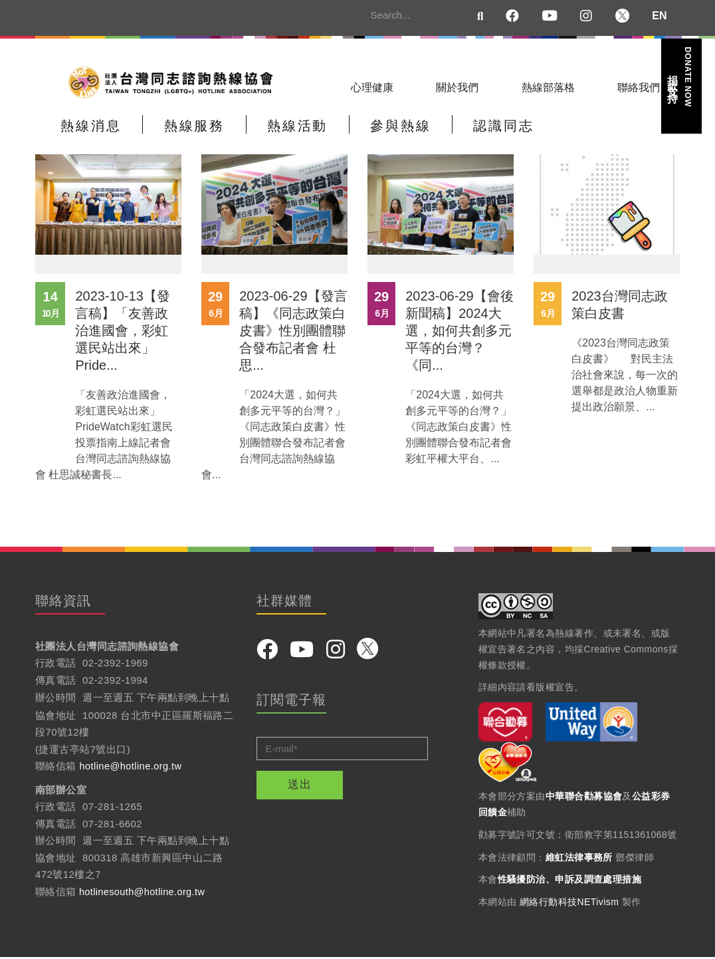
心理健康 (372, 87)
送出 (300, 786)
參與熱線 (372, 130)
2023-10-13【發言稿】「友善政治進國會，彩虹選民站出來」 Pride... (122, 332)
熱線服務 (182, 130)
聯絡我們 (638, 87)
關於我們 (457, 87)
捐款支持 (680, 77)
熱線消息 (87, 130)
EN (659, 15)
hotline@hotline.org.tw (132, 767)
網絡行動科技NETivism (569, 903)
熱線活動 (277, 130)
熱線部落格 (548, 87)
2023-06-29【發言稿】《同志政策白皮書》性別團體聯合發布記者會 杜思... (293, 332)
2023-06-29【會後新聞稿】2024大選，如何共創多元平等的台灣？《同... (459, 332)
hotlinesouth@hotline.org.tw (144, 893)
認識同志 (467, 130)
